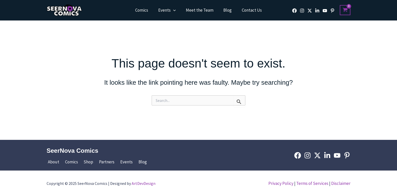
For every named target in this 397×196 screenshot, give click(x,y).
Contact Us (249, 10)
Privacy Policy (280, 183)
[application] (174, 10)
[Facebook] (294, 10)
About (52, 162)
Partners (101, 162)
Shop (84, 162)
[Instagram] (302, 10)
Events (168, 10)
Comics (144, 10)
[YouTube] (325, 10)
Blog (226, 10)
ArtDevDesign (143, 183)
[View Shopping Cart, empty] (345, 10)
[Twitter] (309, 10)
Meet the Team (199, 10)
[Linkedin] (317, 10)
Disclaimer (340, 183)
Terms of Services (312, 183)
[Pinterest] (332, 10)
